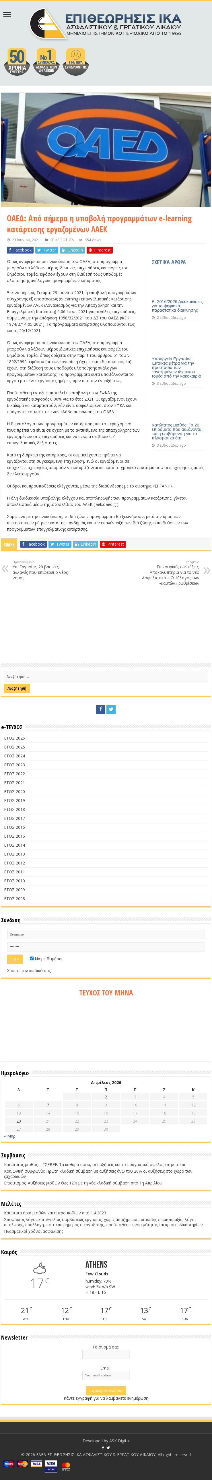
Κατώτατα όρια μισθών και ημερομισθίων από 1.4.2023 (55, 1213)
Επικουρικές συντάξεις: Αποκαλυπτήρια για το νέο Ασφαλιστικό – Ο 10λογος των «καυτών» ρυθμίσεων (170, 573)
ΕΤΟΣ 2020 (14, 791)
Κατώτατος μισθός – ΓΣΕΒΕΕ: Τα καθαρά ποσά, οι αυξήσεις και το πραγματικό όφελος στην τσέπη (95, 1164)
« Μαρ (9, 1136)
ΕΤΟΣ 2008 (14, 898)
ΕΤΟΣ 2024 (14, 756)
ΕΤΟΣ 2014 (14, 845)
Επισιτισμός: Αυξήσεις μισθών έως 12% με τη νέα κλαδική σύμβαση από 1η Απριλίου (83, 1183)
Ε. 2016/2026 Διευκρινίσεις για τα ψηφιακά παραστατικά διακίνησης (177, 306)
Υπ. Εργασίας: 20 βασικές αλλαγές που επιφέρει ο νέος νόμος (42, 570)
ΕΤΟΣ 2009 (14, 889)
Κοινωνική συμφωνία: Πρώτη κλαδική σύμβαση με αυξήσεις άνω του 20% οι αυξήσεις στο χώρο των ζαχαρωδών (98, 1173)
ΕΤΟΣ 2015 (14, 836)
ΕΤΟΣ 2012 (14, 863)
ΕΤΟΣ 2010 (14, 880)
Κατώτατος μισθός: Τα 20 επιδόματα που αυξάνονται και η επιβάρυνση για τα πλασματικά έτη (177, 431)
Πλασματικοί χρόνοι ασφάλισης (33, 1231)
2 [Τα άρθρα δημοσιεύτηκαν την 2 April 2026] (106, 1097)
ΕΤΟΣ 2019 (14, 800)
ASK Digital (119, 1440)
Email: (105, 1368)
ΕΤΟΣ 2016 (14, 827)
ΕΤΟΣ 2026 (14, 738)
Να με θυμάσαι (46, 958)
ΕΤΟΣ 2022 (14, 773)
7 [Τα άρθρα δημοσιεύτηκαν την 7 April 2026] (48, 1105)
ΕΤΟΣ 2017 (14, 818)
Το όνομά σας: (105, 1347)
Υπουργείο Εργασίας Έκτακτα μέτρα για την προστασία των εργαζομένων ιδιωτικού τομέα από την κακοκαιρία (176, 367)
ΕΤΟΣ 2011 (14, 872)
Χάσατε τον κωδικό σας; (29, 970)
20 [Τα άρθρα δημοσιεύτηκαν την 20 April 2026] (18, 1121)
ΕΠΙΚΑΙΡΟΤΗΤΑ (62, 239)
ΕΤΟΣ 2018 (14, 809)
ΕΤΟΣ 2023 (14, 764)
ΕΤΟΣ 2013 (14, 854)
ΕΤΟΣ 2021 (14, 782)
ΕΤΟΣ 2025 (14, 747)
